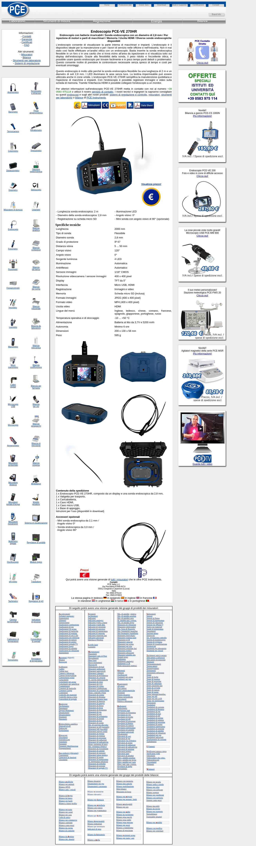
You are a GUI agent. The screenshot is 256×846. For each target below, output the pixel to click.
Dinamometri (64, 713)
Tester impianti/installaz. (156, 694)
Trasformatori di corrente (156, 739)
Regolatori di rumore (125, 725)
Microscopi (92, 665)
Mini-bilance (121, 789)
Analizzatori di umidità (68, 648)
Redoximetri (122, 708)
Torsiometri (151, 703)
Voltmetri (150, 764)
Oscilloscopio (13, 562)
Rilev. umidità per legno (126, 760)
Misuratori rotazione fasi (127, 648)
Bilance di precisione (124, 830)
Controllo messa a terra (68, 697)
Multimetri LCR (123, 663)
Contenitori (63, 693)
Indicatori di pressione (97, 627)
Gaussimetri (63, 755)
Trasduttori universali (155, 737)
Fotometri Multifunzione (68, 746)
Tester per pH (152, 696)
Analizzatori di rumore (68, 640)
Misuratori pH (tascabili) (98, 729)
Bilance (62, 660)
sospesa (36, 465)
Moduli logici (122, 657)
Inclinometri (93, 616)
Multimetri (121, 659)
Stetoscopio (36, 190)
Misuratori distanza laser (98, 699)
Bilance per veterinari (154, 831)
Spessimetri (151, 631)
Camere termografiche (67, 675)
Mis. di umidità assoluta (126, 616)
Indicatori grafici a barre (97, 622)
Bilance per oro (122, 807)
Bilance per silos (153, 787)
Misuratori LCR (123, 640)
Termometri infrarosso (155, 673)
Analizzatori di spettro (67, 642)
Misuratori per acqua (125, 644)
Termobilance (151, 814)
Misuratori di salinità (96, 751)
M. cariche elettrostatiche (98, 680)
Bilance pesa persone (124, 822)
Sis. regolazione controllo (157, 638)
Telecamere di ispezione (156, 660)
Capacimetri (63, 680)
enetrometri (122, 684)
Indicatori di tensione (96, 633)
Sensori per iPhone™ (155, 625)
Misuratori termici (124, 650)
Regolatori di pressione (126, 721)
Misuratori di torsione (96, 766)
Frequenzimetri (65, 748)
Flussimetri (63, 737)
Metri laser (92, 660)
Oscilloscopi (122, 675)
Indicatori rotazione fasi (97, 635)
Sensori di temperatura (155, 620)
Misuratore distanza (13, 484)
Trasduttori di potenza (155, 720)
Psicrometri (121, 699)
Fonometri (63, 742)
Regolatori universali (125, 732)
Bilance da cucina (66, 828)
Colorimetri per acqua (67, 682)
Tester (149, 675)
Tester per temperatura (155, 701)
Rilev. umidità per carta (126, 762)
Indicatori (92, 618)
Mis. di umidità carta (125, 618)
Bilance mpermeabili (96, 821)
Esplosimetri (64, 730)
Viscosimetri (152, 762)
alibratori (63, 667)
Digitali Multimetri (66, 710)
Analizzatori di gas (66, 627)
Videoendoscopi (153, 760)
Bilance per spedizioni (155, 795)
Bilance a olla (94, 840)
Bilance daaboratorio (96, 834)
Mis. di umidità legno (125, 622)
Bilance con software (154, 790)
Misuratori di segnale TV (98, 768)
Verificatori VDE (153, 753)
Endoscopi (63, 728)
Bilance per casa (65, 815)
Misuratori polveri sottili (97, 731)
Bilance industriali (95, 824)
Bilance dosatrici (94, 781)
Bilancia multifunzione (36, 366)
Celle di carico (64, 817)
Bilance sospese (152, 792)
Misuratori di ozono (96, 723)
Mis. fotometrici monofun (127, 631)
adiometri (121, 706)
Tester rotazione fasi (155, 686)
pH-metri (121, 686)
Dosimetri (63, 717)
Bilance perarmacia (96, 800)
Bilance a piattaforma (124, 828)
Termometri (151, 670)
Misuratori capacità (124, 642)
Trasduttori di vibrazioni (156, 733)
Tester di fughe (152, 677)
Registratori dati (123, 710)
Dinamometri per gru (96, 784)
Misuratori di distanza (96, 697)
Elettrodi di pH (65, 726)
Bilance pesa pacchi (124, 817)
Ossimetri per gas (124, 679)
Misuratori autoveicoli (97, 671)
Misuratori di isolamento (98, 716)
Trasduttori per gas (154, 735)
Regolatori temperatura (126, 728)
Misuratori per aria (124, 646)
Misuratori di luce (95, 721)
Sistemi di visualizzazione (157, 644)
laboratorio (36, 328)
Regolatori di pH (123, 719)
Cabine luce (63, 671)
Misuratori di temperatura (98, 759)
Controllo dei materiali (68, 695)
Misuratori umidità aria (126, 655)
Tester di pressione (154, 681)
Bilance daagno (66, 796)
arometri (63, 658)
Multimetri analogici (125, 661)
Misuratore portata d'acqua (13, 503)
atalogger (63, 704)
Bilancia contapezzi (36, 249)
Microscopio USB (13, 405)
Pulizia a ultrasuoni (124, 701)
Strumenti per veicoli (155, 650)
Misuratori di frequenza (97, 710)
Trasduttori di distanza (155, 709)
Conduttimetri (64, 686)
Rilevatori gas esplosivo (126, 741)
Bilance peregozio (124, 796)
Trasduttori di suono (155, 724)
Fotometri (62, 744)
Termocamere (152, 666)
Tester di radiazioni (154, 683)
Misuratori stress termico (98, 755)
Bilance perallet (123, 812)
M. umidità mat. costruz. (127, 620)
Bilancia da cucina (36, 288)
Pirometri (121, 693)
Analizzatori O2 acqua (67, 629)
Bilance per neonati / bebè (126, 799)
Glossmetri (63, 760)
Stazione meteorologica (36, 170)
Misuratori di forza (95, 708)
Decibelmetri (64, 706)
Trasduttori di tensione (155, 729)
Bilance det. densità (66, 839)
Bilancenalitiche (66, 782)
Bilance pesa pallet (123, 820)
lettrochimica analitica (68, 724)
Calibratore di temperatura (13, 640)
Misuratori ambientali (96, 669)
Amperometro (13, 446)
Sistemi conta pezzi (154, 800)
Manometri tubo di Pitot (97, 656)
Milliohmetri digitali (96, 667)
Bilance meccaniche (124, 784)
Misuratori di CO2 (95, 684)
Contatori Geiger (65, 690)
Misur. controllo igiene (97, 693)
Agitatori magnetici (66, 616)
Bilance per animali (66, 784)
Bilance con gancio (95, 808)
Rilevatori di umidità (125, 756)
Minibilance (36, 484)
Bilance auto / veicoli (67, 789)
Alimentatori (64, 618)
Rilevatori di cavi (124, 736)
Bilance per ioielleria (96, 805)
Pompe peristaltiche (125, 697)
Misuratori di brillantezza (98, 675)
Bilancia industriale (35, 307)
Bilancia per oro (36, 405)
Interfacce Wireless (95, 640)
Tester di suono (153, 692)
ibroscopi (63, 735)
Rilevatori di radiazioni (126, 745)
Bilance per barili (65, 801)
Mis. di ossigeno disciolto (98, 725)
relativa (133, 614)
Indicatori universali (96, 638)
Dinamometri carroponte (97, 786)
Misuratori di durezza (96, 701)
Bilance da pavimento (124, 815)
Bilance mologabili (124, 804)
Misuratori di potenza (96, 736)
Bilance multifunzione (125, 786)
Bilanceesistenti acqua (125, 835)
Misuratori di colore (96, 686)
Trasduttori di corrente (155, 707)
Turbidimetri (152, 741)
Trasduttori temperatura (156, 726)
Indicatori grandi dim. (96, 625)
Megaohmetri (93, 658)
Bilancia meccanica (36, 347)
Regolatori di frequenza (126, 713)
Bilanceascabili (153, 806)
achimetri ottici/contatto (157, 655)
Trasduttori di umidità (155, 731)
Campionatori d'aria (66, 677)
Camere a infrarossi (66, 673)
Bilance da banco (65, 798)
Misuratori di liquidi (96, 718)
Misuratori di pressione (97, 738)
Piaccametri (122, 688)
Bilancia (36, 463)
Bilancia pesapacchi (36, 425)
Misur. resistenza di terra (98, 744)
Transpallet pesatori (154, 817)
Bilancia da (36, 326)
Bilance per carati (66, 812)
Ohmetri (120, 673)
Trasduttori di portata (155, 718)
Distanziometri (64, 715)
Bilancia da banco (36, 268)
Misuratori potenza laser (126, 638)
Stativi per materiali (154, 627)
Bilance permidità (154, 822)
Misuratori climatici (96, 673)
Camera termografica (12, 621)
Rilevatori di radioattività (127, 747)
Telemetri (150, 662)
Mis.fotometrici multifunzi (127, 633)
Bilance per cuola (153, 782)
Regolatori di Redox (125, 723)
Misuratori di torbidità (97, 764)
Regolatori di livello (125, 717)
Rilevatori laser (123, 753)
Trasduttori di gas (153, 711)
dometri (121, 670)
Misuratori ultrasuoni (125, 653)
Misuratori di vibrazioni (126, 625)
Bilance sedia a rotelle (155, 784)
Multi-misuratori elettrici (127, 666)
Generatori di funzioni (67, 757)
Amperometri (64, 622)
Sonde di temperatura (155, 629)
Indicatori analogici (95, 620)
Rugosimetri (122, 769)
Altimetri (62, 620)
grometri (92, 614)
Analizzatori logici (66, 646)
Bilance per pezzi (123, 825)
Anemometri (64, 653)
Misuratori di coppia (96, 695)
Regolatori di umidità (125, 730)
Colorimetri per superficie (69, 684)
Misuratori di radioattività (98, 742)
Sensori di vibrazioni (155, 622)
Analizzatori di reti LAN (68, 635)
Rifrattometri (122, 734)
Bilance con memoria (124, 781)
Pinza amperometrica (36, 112)
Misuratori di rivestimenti (98, 749)
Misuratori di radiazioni (97, 740)
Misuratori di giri (95, 714)
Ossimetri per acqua (125, 677)
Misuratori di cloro (95, 682)
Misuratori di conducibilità (98, 690)
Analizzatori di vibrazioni (69, 650)
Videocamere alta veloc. (156, 758)
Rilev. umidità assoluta (126, 758)
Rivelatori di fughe (124, 766)
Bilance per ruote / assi (125, 838)
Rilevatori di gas (123, 738)
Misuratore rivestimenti (13, 523)
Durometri (63, 719)
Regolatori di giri (124, 715)
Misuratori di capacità (96, 677)
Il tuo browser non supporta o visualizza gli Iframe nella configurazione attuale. (202, 429)
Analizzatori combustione (69, 625)
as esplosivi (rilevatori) (68, 753)
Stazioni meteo (152, 633)
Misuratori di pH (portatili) (98, 727)
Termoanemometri (154, 664)
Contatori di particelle (67, 688)
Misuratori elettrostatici (126, 627)
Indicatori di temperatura (98, 631)
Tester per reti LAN (154, 698)
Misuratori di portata (96, 733)
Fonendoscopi (64, 740)
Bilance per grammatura (97, 810)
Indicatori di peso (94, 829)
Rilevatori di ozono (124, 743)
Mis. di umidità (123, 614)
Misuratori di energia (96, 703)
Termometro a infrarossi (36, 92)
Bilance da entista (66, 836)
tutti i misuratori (119, 579)
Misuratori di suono (96, 757)
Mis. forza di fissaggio (126, 629)
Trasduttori (151, 705)
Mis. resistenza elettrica (97, 746)
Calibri (61, 669)
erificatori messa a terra (156, 751)
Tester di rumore (153, 690)
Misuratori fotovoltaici (126, 635)
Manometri (92, 654)
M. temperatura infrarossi (98, 761)
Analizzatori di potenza (68, 633)
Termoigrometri (153, 668)
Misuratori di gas (95, 712)
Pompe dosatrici (123, 695)
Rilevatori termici (124, 751)
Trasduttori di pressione (156, 722)
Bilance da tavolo (153, 809)
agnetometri (93, 652)
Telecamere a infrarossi (156, 658)
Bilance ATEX (64, 787)
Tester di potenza (153, 679)
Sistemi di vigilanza (154, 642)
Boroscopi (63, 662)
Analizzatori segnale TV (68, 644)
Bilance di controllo (66, 831)
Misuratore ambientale (13, 464)
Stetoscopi (151, 635)
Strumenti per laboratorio (156, 648)
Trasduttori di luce (154, 714)
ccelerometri (64, 614)
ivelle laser (93, 645)
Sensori (150, 616)
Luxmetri (91, 647)
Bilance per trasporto (154, 811)
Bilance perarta (65, 809)
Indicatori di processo (96, 629)
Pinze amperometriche (126, 690)
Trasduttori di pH (153, 716)
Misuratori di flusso (96, 705)
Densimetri (63, 708)
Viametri (151, 746)
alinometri (151, 614)
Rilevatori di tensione (125, 749)
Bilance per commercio (68, 820)
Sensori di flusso (153, 618)
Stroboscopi (151, 646)
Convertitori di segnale (68, 699)
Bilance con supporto (154, 798)
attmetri (151, 769)
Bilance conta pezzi (66, 825)
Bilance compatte (66, 823)
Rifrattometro (36, 130)
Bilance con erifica (154, 828)
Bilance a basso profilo (68, 803)
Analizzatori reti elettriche (69, 638)
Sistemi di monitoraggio (156, 640)
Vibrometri (151, 756)
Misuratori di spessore (97, 753)
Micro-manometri (95, 662)
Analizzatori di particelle (68, 631)
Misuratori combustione (97, 688)
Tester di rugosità (153, 688)
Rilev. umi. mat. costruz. (127, 764)
